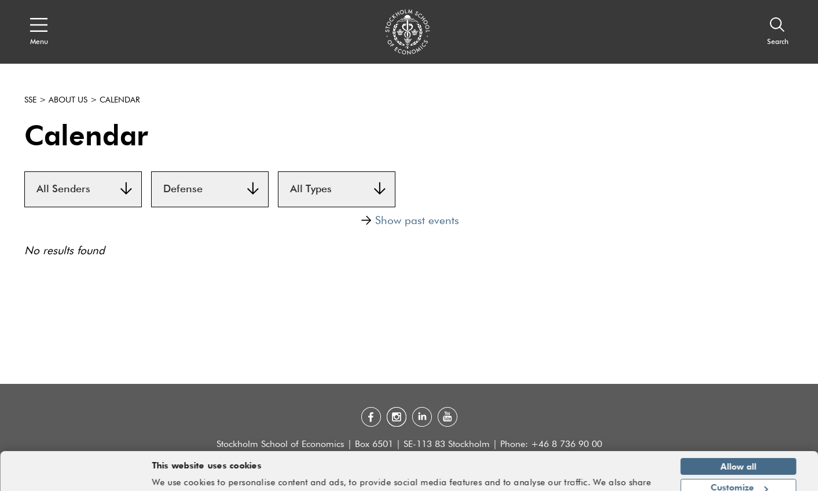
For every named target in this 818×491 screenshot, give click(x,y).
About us (68, 100)
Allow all (739, 432)
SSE (30, 100)
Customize (739, 453)
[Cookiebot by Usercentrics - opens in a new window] (75, 475)
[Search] (777, 32)
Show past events (410, 220)
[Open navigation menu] (39, 32)
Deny (738, 475)
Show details (629, 477)
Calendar (120, 100)
